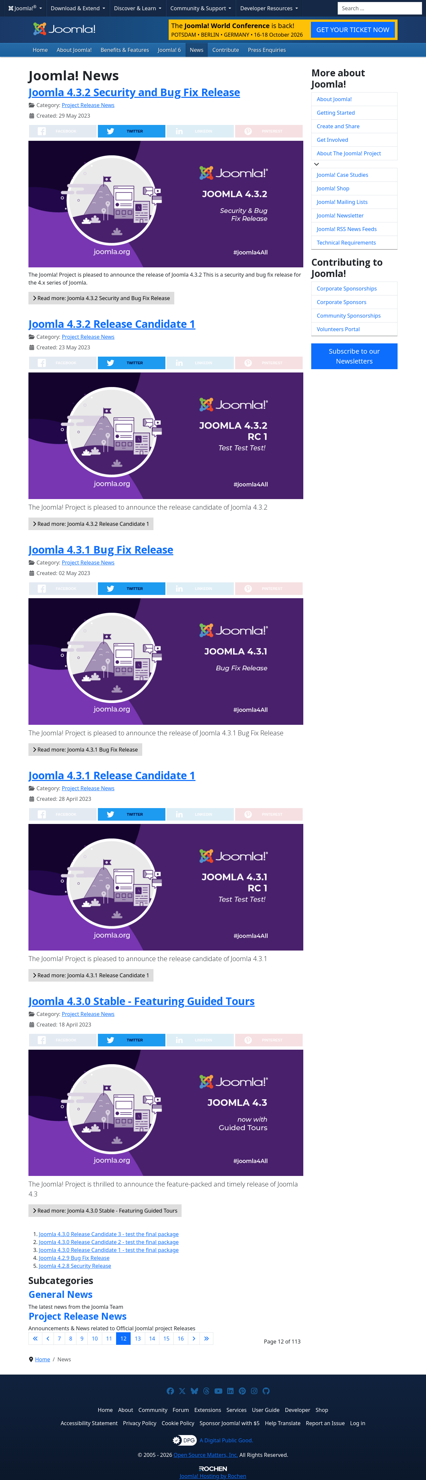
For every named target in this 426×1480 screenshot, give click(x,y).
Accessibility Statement (89, 1423)
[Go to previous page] (48, 1338)
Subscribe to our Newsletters (354, 356)
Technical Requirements (346, 242)
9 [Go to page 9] (81, 1338)
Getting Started (336, 112)
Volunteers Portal (338, 329)
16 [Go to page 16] (181, 1338)
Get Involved (332, 139)
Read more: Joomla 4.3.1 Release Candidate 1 (91, 975)
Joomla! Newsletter (340, 215)
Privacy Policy (139, 1423)
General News (60, 1294)
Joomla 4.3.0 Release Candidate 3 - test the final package (109, 1234)
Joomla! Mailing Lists (342, 202)
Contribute (225, 50)
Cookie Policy (178, 1423)
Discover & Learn (135, 8)
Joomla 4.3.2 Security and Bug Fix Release (134, 92)
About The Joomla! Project (349, 153)
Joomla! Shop (333, 188)
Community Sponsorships (349, 315)
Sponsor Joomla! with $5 (230, 1423)
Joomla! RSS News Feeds (347, 229)
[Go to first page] (35, 1338)
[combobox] (380, 8)
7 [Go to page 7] (59, 1338)
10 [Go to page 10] (95, 1338)
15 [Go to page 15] (166, 1338)
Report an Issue (325, 1423)
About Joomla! (74, 50)
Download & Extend (76, 8)
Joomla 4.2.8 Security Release (75, 1265)
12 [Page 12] (123, 1338)
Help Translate (283, 1423)
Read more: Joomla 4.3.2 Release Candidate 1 (91, 523)
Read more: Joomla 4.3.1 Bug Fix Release (85, 749)
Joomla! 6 (169, 50)
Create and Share (338, 126)
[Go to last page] (206, 1338)
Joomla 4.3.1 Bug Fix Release (100, 549)
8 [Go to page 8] (70, 1338)
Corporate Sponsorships (347, 288)
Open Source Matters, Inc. (206, 1455)
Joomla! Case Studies (342, 174)
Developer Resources (267, 8)
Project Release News (88, 105)
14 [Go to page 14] (152, 1338)
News (196, 50)
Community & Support (198, 8)
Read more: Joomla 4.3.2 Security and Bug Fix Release (101, 298)
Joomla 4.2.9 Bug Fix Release (74, 1258)
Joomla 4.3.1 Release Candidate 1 (111, 775)
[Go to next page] (194, 1338)
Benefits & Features (125, 50)
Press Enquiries (267, 50)
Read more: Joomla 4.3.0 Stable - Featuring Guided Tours (105, 1210)
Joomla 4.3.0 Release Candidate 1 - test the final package (109, 1250)
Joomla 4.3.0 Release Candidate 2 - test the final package (109, 1242)
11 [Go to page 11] (109, 1338)
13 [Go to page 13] (138, 1338)
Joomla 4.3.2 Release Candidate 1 (111, 324)
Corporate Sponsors (341, 302)
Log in (357, 1423)
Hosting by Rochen (213, 1476)
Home (40, 50)
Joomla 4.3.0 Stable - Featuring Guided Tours (141, 1001)
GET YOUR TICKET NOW (353, 29)
